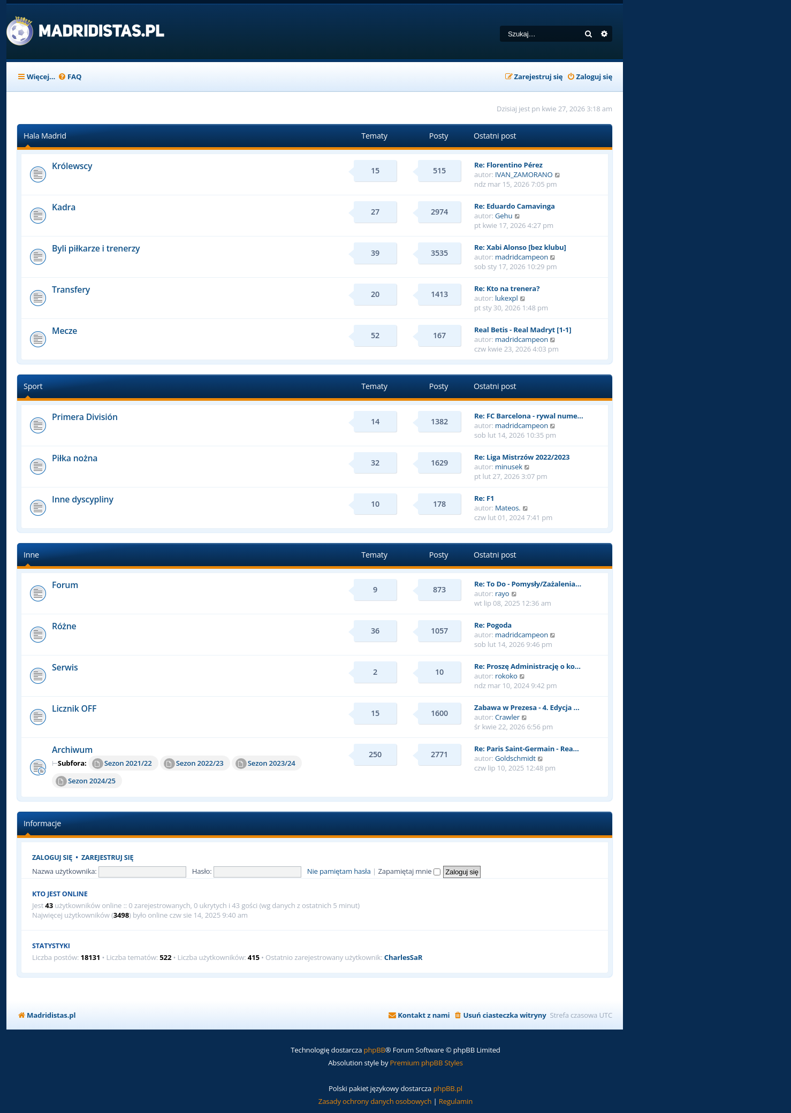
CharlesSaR (403, 957)
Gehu (503, 215)
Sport (33, 386)
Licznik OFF (74, 708)
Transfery (71, 289)
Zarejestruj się (107, 857)
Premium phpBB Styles (426, 1063)
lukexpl (506, 298)
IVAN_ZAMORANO (524, 174)
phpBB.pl (447, 1088)
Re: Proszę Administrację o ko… (527, 666)
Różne (64, 626)
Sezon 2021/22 (122, 763)
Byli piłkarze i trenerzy (96, 248)
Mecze (64, 331)
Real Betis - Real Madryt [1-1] (522, 329)
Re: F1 (484, 498)
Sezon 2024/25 (86, 781)
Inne (31, 555)
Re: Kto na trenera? (506, 288)
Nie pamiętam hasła (339, 871)
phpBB (374, 1050)
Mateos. (508, 508)
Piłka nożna (74, 458)
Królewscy (72, 166)
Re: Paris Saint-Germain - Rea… (526, 748)
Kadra (63, 207)
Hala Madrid (45, 136)
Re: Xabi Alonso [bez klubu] (520, 247)
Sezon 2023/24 (265, 763)
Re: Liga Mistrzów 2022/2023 (521, 457)
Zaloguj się (52, 857)
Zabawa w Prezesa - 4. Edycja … (527, 707)
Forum (65, 585)
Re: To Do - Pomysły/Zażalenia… (527, 584)
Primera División (85, 417)
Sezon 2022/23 (194, 763)
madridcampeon (521, 257)
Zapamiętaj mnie (409, 871)
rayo (502, 593)
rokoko (506, 676)
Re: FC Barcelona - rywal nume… (528, 416)
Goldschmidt (515, 758)
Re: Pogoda (493, 625)
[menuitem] (69, 77)
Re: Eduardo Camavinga (514, 206)
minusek (508, 466)
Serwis (65, 667)
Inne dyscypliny (82, 499)
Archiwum (72, 750)
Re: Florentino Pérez (508, 165)
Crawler (507, 717)
